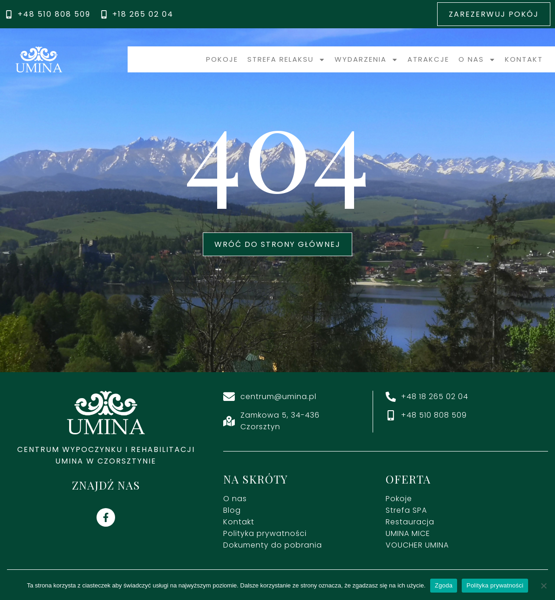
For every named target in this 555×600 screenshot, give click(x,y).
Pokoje (222, 59)
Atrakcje (428, 59)
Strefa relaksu (286, 60)
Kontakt (524, 59)
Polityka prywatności (494, 585)
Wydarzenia (366, 60)
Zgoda (443, 585)
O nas (477, 60)
